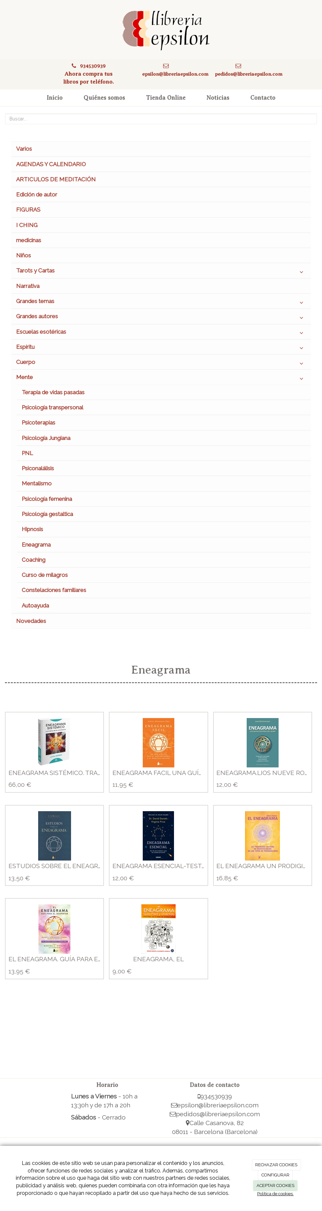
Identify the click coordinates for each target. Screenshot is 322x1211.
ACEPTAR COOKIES (275, 1185)
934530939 (93, 66)
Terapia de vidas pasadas (53, 392)
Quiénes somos (104, 97)
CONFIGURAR (275, 1174)
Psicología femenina (47, 499)
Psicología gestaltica (47, 514)
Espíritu (161, 348)
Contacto (262, 97)
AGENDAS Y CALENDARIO (51, 164)
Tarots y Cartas (161, 272)
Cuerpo (161, 363)
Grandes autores (161, 317)
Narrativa (27, 286)
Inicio (54, 97)
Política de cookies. (275, 1193)
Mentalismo (37, 483)
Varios (24, 148)
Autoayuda (35, 605)
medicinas (28, 240)
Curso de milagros (45, 575)
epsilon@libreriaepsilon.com (175, 74)
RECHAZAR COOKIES (276, 1164)
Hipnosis (32, 529)
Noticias (218, 97)
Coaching (33, 559)
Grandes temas (161, 302)
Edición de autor (36, 194)
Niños (23, 255)
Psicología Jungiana (46, 438)
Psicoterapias (38, 422)
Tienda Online (166, 97)
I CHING (26, 225)
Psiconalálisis (38, 468)
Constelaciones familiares (54, 590)
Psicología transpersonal (52, 407)
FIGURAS (28, 209)
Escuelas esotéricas (161, 333)
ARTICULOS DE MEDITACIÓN (56, 179)
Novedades (31, 621)
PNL (27, 453)
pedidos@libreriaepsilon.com (249, 74)
